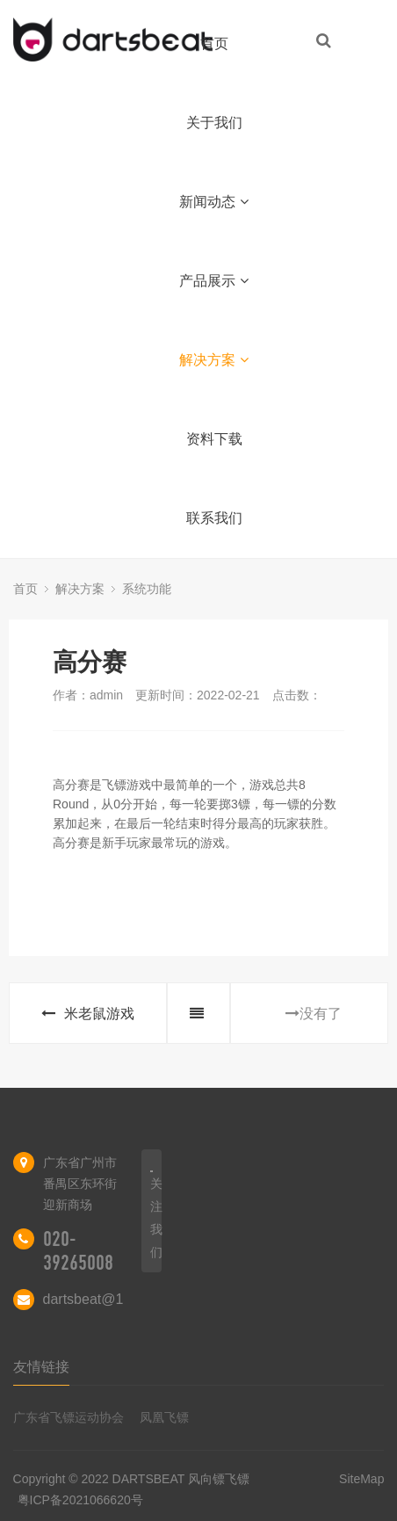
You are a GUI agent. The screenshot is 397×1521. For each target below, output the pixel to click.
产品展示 (214, 280)
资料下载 (214, 438)
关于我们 (214, 122)
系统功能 (146, 589)
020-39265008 (78, 1251)
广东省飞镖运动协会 (68, 1417)
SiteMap (361, 1479)
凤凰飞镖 (164, 1417)
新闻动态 (214, 201)
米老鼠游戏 (87, 1013)
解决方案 (214, 359)
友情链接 (41, 1366)
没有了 (313, 1013)
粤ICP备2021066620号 (80, 1500)
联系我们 (214, 518)
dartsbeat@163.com (106, 1299)
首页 (214, 43)
